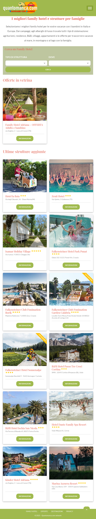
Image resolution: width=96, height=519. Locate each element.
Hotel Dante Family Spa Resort (69, 425)
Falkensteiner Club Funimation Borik (22, 311)
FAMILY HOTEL (31, 511)
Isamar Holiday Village (23, 251)
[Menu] (90, 8)
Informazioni (25, 139)
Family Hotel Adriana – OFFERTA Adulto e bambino (24, 126)
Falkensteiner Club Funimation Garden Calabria (69, 311)
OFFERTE (44, 511)
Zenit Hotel (61, 196)
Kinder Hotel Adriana (21, 479)
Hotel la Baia (15, 196)
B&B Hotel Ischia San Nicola (24, 428)
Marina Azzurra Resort (69, 483)
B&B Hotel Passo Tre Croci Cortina (67, 368)
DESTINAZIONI (57, 511)
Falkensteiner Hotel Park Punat (69, 252)
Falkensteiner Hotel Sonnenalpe (23, 370)
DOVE (52, 57)
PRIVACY (69, 511)
